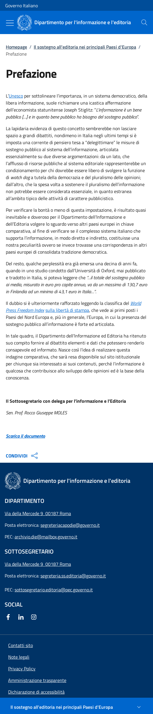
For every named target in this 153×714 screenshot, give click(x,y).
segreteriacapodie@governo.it (70, 525)
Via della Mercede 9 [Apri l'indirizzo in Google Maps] (25, 564)
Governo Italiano (21, 5)
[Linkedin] (22, 617)
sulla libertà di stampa (67, 310)
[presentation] (144, 22)
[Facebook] (9, 617)
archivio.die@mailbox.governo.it (46, 536)
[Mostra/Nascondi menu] (10, 23)
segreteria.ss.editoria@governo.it (73, 575)
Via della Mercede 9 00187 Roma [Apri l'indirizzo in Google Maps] (38, 513)
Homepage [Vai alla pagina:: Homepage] (16, 46)
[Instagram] (35, 617)
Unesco (16, 95)
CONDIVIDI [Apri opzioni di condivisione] (22, 455)
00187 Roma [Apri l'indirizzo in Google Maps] (58, 564)
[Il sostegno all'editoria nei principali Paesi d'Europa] (76, 707)
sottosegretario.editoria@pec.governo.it (54, 589)
